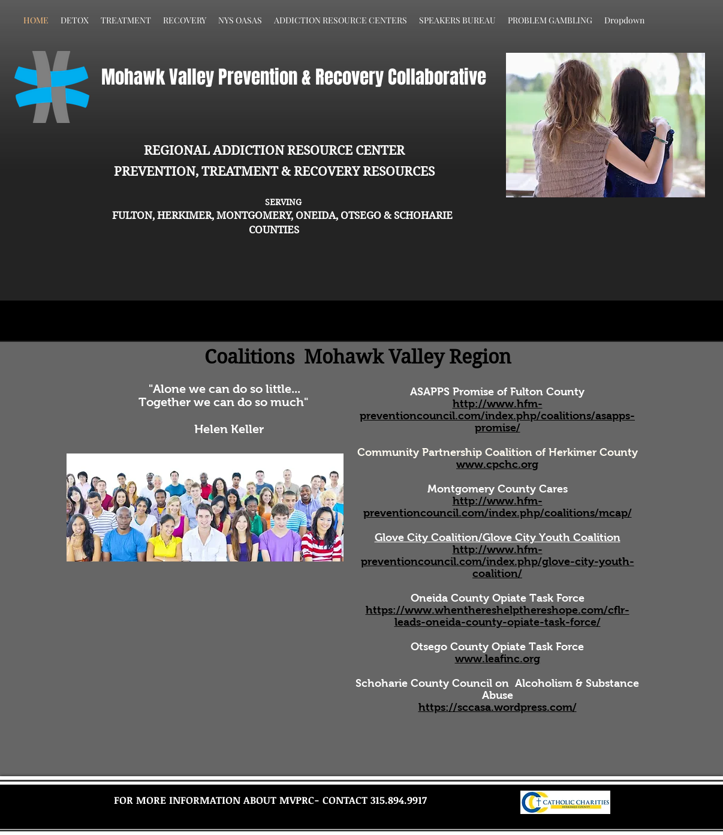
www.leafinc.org (497, 659)
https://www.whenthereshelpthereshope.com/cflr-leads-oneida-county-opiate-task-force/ (497, 616)
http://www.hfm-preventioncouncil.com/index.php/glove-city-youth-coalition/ (497, 561)
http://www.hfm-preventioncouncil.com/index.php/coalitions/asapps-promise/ (497, 416)
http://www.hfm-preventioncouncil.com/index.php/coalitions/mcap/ (497, 507)
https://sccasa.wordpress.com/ (497, 707)
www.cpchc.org (497, 464)
